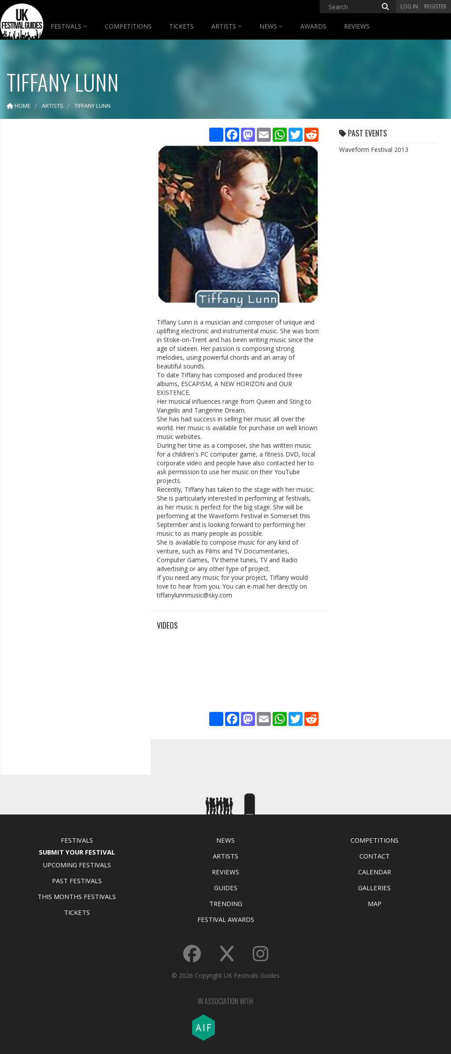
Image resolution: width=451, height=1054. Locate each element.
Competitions (128, 26)
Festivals (69, 26)
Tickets (181, 26)
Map (374, 903)
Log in (409, 6)
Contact (374, 855)
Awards (313, 26)
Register (435, 6)
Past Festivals (77, 880)
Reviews (357, 26)
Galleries (374, 887)
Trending (225, 903)
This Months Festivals (76, 896)
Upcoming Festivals (77, 864)
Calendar (374, 871)
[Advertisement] (73, 264)
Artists (226, 26)
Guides (225, 887)
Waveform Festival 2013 (373, 149)
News (271, 26)
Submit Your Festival (77, 852)
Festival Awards (225, 919)
